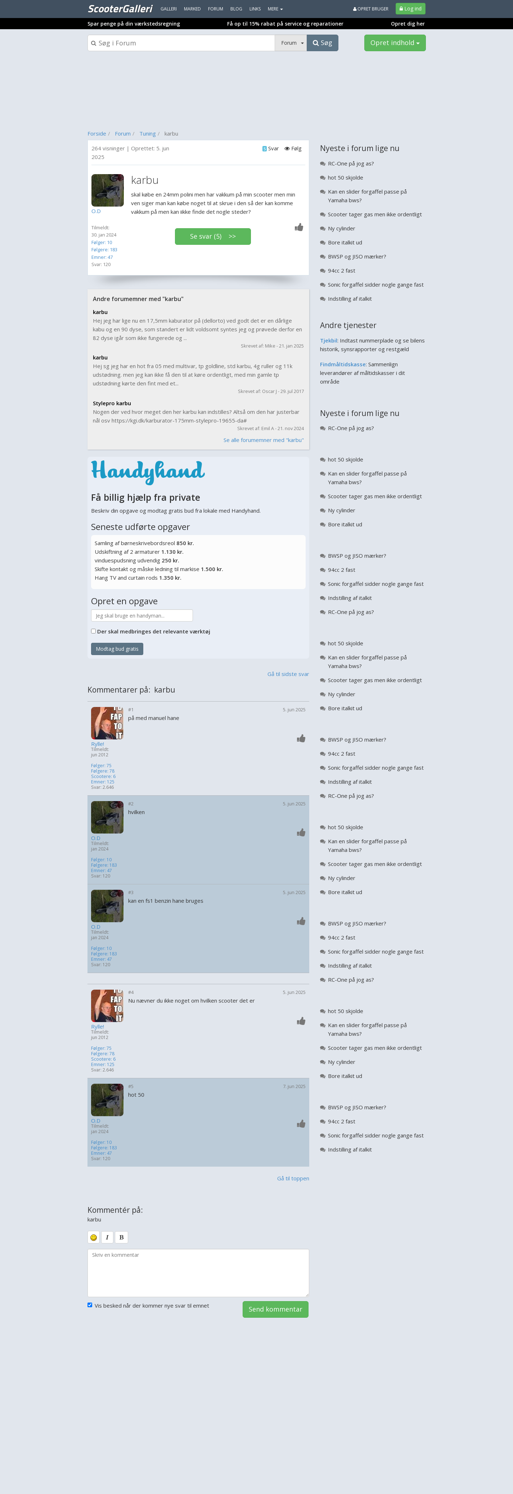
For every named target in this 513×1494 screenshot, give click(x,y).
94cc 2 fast (341, 270)
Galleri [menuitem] (169, 9)
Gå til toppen (293, 1178)
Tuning (147, 133)
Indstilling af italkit (350, 298)
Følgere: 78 (102, 771)
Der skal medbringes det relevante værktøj (153, 631)
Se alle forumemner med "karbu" (264, 439)
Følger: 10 (101, 242)
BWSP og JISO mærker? (357, 256)
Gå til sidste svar (288, 673)
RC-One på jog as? (351, 163)
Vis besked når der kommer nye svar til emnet (148, 1305)
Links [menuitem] (255, 9)
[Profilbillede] (109, 190)
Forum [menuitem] (215, 9)
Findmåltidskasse (343, 364)
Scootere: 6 (103, 776)
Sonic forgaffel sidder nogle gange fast (376, 284)
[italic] (107, 1237)
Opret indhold (395, 42)
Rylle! (97, 744)
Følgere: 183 (104, 249)
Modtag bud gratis (117, 648)
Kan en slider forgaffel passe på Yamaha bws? (367, 196)
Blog (236, 9)
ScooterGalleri (119, 8)
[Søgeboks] (181, 43)
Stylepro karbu (112, 403)
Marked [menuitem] (192, 9)
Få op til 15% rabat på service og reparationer (285, 23)
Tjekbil (328, 340)
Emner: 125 (102, 782)
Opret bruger (370, 9)
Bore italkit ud (345, 242)
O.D (95, 838)
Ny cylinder (341, 228)
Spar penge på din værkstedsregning (133, 23)
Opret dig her (408, 23)
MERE (275, 9)
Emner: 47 (102, 257)
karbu (100, 311)
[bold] (121, 1237)
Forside (96, 133)
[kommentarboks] (198, 1273)
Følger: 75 (101, 766)
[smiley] (93, 1237)
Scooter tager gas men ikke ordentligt (375, 214)
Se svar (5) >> (213, 236)
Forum (123, 133)
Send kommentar (275, 1309)
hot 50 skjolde (345, 177)
